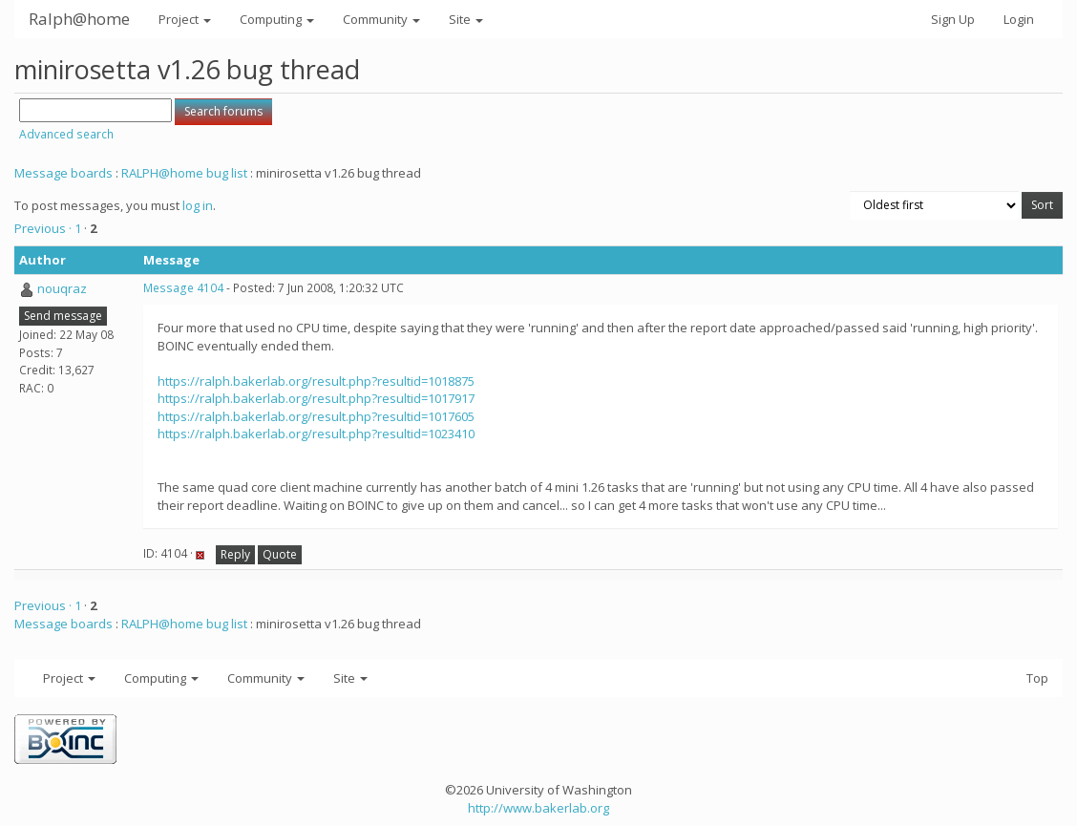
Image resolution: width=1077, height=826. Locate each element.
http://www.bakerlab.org (538, 807)
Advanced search (66, 134)
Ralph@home (79, 19)
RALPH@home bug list (184, 172)
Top (1037, 678)
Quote (280, 554)
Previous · (44, 228)
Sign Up (953, 19)
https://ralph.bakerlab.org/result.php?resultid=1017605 (316, 416)
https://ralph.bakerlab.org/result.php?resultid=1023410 (316, 433)
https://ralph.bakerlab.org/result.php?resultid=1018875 (316, 381)
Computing (277, 19)
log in (197, 205)
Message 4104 (183, 288)
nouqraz (62, 288)
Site (466, 19)
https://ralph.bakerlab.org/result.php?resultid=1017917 (316, 398)
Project (184, 19)
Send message (63, 315)
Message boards (63, 172)
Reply (235, 554)
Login (1018, 19)
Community (381, 19)
